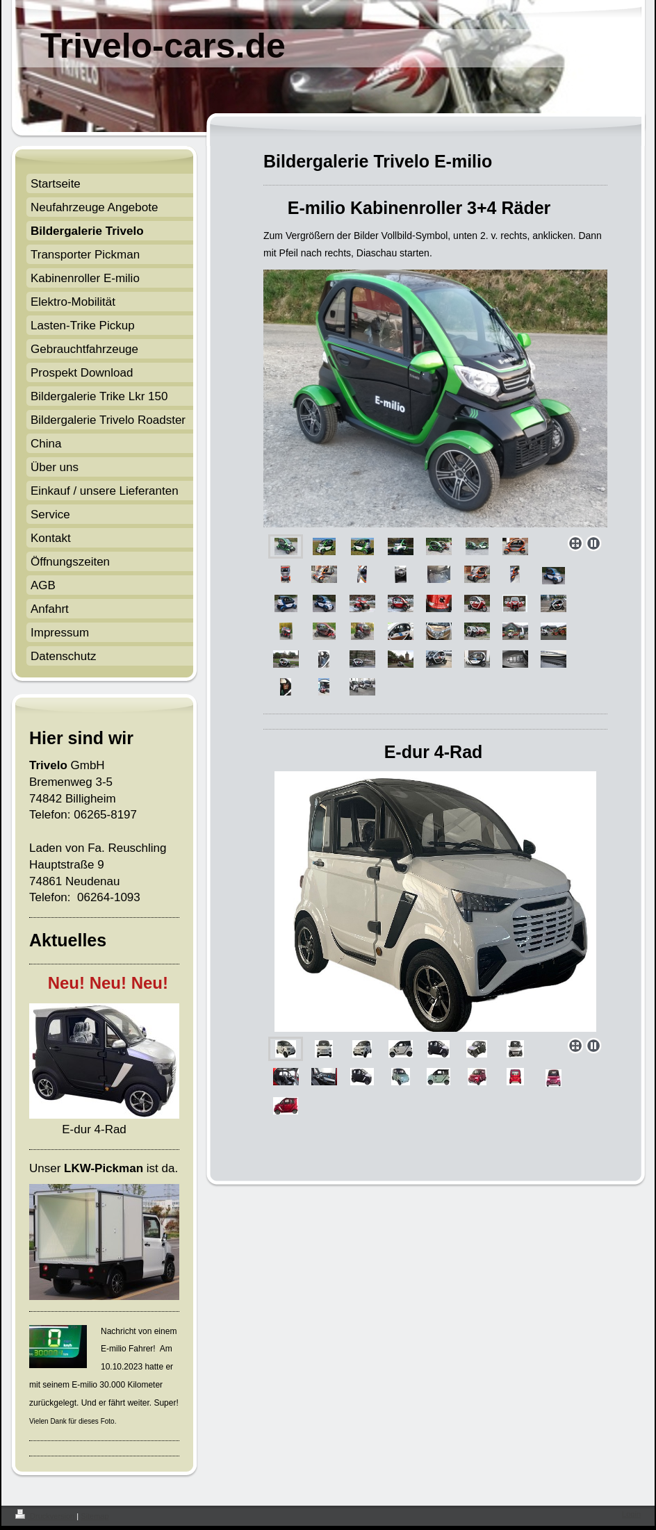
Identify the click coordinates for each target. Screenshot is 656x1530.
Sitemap (94, 1516)
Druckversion (45, 1516)
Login (631, 1514)
